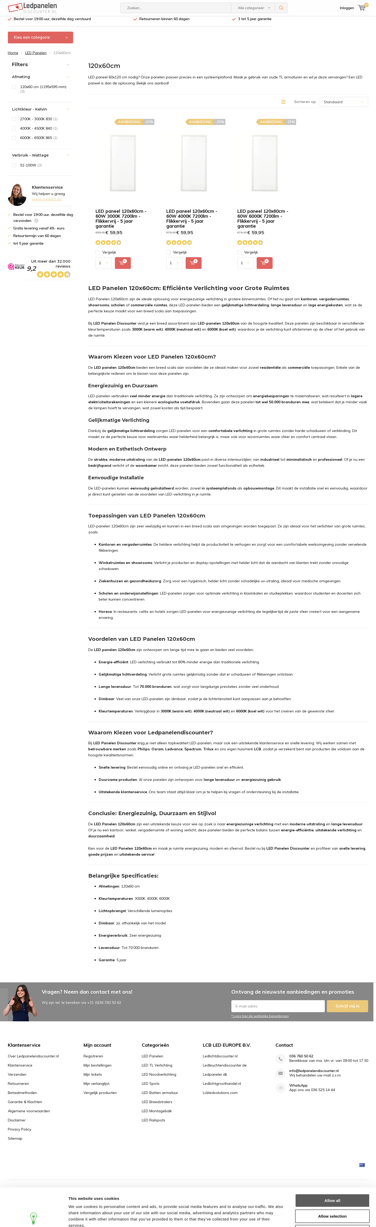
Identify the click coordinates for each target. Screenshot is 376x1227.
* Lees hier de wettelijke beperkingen (260, 1020)
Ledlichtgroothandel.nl (222, 1087)
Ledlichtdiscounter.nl (220, 1060)
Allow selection (332, 1178)
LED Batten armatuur (160, 1096)
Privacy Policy (19, 1133)
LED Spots (151, 1087)
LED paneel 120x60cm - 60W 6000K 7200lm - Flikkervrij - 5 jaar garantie (262, 222)
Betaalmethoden (22, 1096)
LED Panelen (35, 56)
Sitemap (15, 1142)
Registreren (93, 1060)
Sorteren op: (305, 105)
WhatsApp (298, 1089)
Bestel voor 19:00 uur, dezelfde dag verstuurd (52, 22)
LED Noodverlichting (159, 1078)
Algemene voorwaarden (29, 1115)
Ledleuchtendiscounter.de (225, 1069)
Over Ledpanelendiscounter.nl (33, 1060)
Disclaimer (17, 1124)
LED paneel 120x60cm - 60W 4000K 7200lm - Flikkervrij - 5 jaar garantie (191, 222)
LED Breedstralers (157, 1105)
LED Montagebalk (157, 1115)
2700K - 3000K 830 (38, 122)
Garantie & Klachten (25, 1105)
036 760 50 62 (301, 1060)
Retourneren (18, 1087)
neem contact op (46, 203)
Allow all (332, 1162)
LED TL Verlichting (157, 1069)
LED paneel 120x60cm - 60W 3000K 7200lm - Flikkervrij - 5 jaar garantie (121, 222)
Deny (332, 1193)
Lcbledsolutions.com (220, 1096)
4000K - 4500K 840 (38, 132)
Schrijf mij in (348, 1009)
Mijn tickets (93, 1078)
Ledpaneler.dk (215, 1078)
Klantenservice (20, 1069)
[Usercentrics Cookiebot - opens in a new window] (34, 1217)
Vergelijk (106, 256)
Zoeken (281, 8)
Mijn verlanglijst (96, 1087)
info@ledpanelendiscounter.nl (314, 1075)
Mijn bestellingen (97, 1069)
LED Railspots (153, 1124)
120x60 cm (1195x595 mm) (43, 93)
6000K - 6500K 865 (38, 141)
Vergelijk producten (100, 1096)
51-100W (31, 169)
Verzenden (17, 1078)
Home (13, 56)
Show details (274, 1216)
